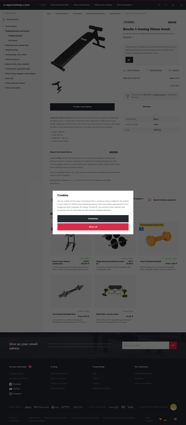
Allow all (93, 227)
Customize (93, 219)
